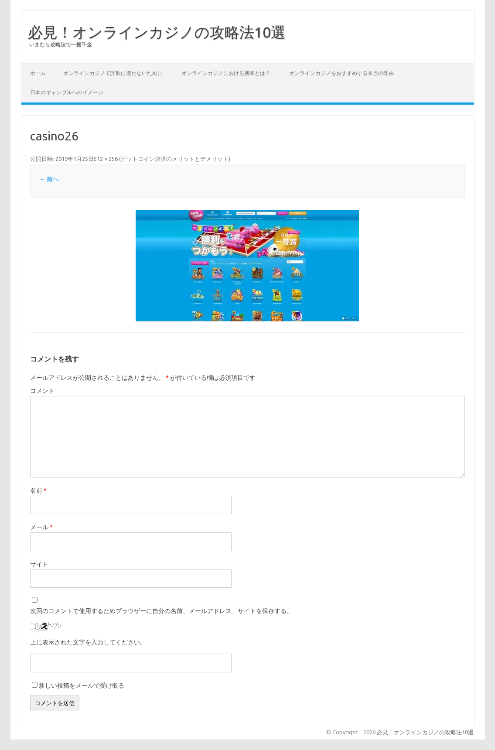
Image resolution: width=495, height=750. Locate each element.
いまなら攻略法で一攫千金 (60, 44)
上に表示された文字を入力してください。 (88, 642)
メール (41, 527)
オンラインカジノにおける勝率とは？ (225, 73)
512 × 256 (106, 159)
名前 (38, 490)
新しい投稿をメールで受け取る (81, 685)
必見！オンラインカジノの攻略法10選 (157, 32)
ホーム (38, 73)
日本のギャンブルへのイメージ (66, 92)
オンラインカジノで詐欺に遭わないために (113, 73)
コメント (42, 390)
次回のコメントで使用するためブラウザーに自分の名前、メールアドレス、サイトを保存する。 (161, 610)
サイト (39, 564)
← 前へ (49, 179)
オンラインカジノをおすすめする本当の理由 (341, 73)
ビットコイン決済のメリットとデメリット (175, 159)
